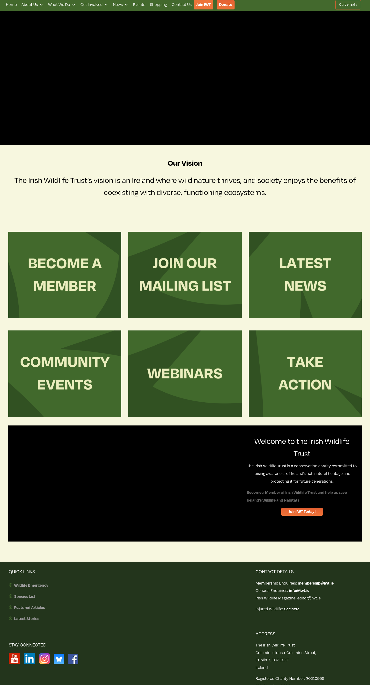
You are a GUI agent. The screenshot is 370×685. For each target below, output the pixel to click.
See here (291, 609)
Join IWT (203, 5)
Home (11, 5)
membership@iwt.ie (316, 583)
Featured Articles (29, 608)
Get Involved (94, 4)
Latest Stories (26, 619)
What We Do (62, 4)
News (120, 4)
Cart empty (348, 4)
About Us (32, 4)
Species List (24, 596)
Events (139, 5)
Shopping (158, 5)
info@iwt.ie (299, 591)
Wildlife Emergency (31, 585)
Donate (225, 5)
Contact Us (182, 5)
